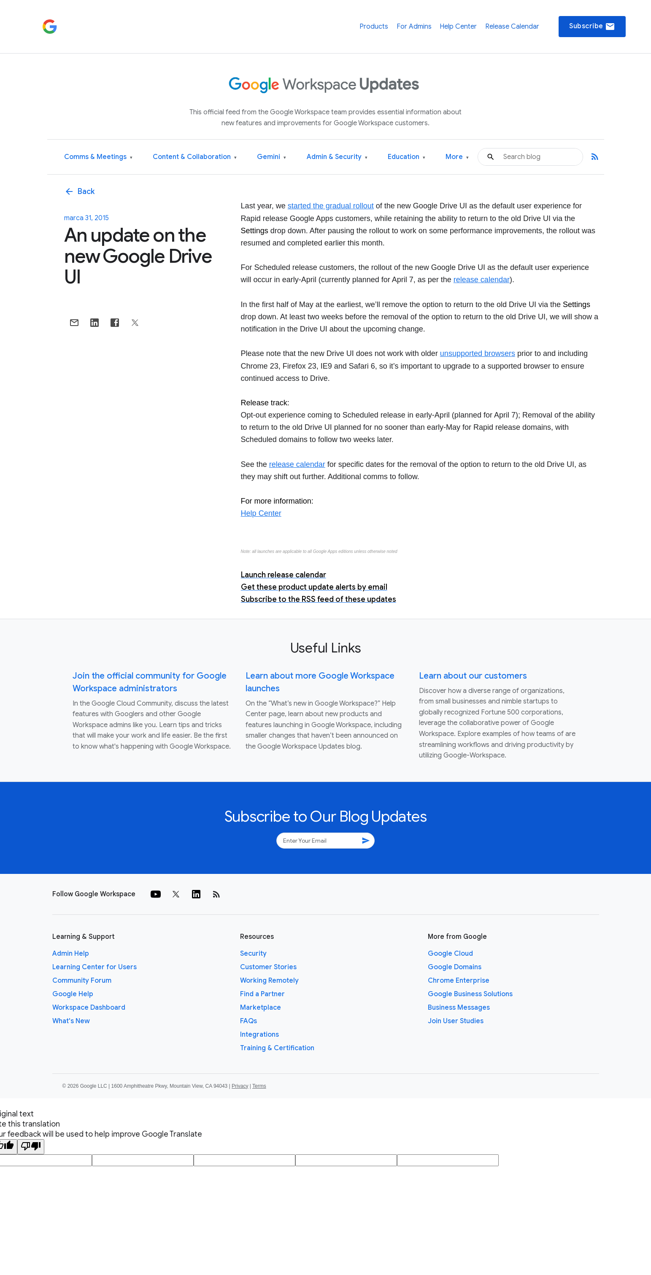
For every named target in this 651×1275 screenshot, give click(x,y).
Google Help (72, 994)
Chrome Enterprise (458, 980)
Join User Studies (456, 1021)
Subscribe (592, 27)
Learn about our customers (473, 676)
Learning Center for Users (94, 967)
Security (253, 953)
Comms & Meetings (98, 157)
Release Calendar (512, 26)
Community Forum (81, 980)
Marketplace (260, 1007)
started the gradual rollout (331, 206)
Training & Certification (277, 1048)
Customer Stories (268, 967)
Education (406, 157)
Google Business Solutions (470, 994)
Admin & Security (337, 157)
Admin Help (70, 953)
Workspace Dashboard (88, 1007)
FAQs (248, 1021)
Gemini (271, 157)
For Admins (414, 26)
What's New (71, 1021)
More (457, 157)
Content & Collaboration (195, 157)
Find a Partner (262, 994)
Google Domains (454, 967)
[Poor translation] (30, 1146)
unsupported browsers (477, 353)
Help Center (458, 26)
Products (373, 26)
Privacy (240, 1086)
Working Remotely (269, 980)
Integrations (259, 1034)
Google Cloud (450, 953)
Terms (259, 1086)
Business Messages (459, 1007)
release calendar (482, 279)
